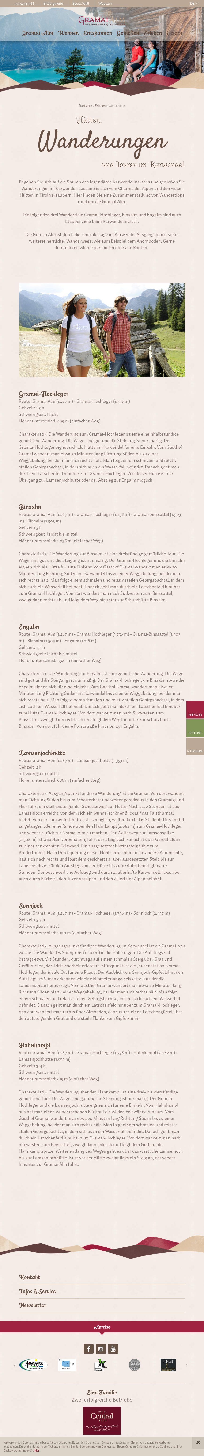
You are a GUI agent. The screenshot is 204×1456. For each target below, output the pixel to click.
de (192, 3)
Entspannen (97, 32)
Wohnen (68, 32)
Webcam (105, 3)
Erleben (153, 32)
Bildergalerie (53, 3)
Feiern (174, 32)
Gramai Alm (37, 32)
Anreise (102, 1326)
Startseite (85, 105)
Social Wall (80, 3)
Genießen (128, 32)
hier (37, 1450)
